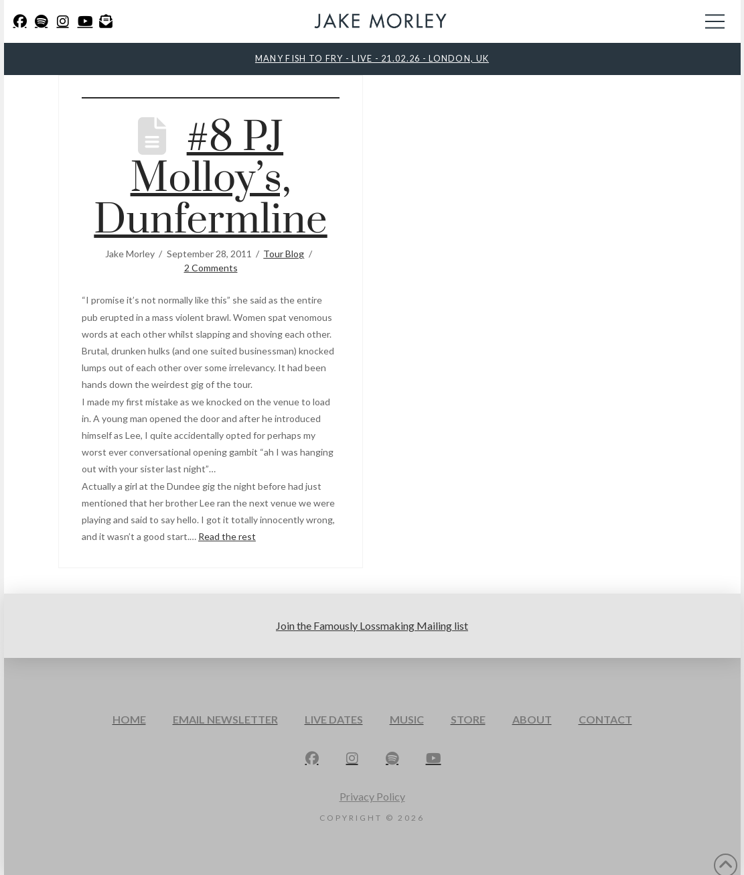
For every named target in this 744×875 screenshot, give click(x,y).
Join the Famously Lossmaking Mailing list (372, 625)
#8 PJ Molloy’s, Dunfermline (210, 179)
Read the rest (227, 536)
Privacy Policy (372, 796)
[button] (714, 21)
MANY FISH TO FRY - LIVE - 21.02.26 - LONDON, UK (372, 58)
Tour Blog (283, 253)
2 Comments (211, 267)
